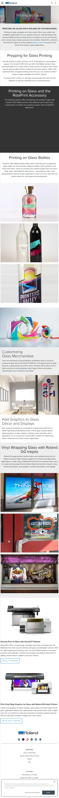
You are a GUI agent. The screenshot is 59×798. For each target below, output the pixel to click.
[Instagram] (32, 739)
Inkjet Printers (30, 753)
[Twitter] (23, 739)
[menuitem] (55, 3)
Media (29, 759)
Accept (48, 792)
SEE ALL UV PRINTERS (10, 661)
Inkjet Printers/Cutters (29, 756)
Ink (29, 762)
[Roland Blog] (40, 739)
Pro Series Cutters (29, 775)
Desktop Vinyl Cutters (29, 778)
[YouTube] (27, 739)
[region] (30, 787)
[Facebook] (19, 739)
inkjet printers (38, 42)
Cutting (29, 771)
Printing (29, 750)
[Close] (54, 781)
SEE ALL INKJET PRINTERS (11, 721)
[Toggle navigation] (2, 3)
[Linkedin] (36, 739)
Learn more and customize (32, 792)
